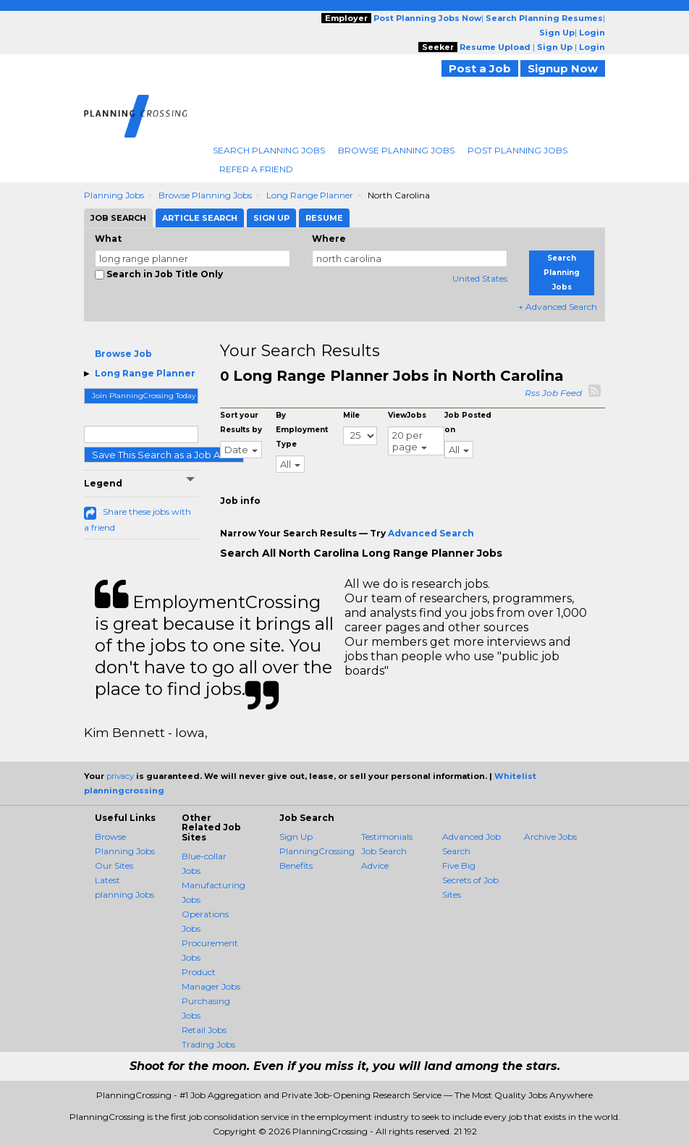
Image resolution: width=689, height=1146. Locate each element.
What (108, 238)
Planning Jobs (114, 195)
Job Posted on (467, 422)
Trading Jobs (208, 1044)
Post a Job (480, 68)
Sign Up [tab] (271, 218)
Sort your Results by (241, 422)
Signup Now (563, 68)
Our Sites (114, 865)
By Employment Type (302, 429)
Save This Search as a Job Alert (164, 454)
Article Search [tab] (199, 218)
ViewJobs (407, 415)
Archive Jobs (550, 836)
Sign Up (296, 836)
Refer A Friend (256, 169)
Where (329, 238)
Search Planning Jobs (269, 150)
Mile (351, 415)
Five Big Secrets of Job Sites (470, 880)
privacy (120, 776)
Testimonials (387, 836)
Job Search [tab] (118, 218)
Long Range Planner (309, 195)
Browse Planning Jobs (396, 150)
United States (479, 278)
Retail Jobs (204, 1029)
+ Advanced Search (557, 306)
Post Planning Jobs (517, 150)
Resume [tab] (324, 218)
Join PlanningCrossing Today (143, 395)
